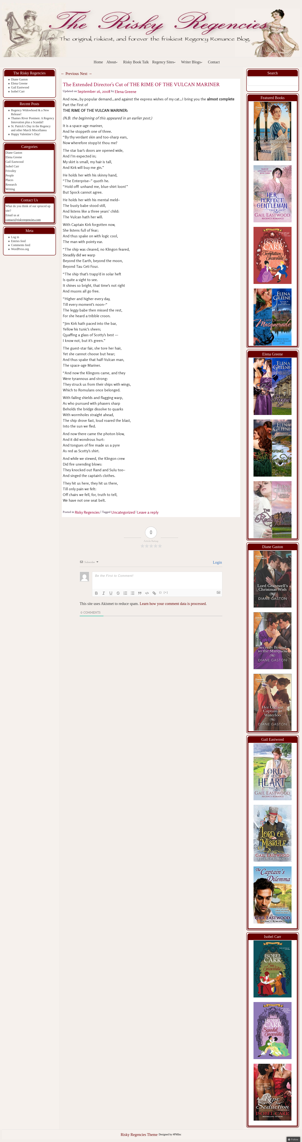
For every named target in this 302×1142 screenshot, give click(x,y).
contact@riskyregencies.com (23, 219)
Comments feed (20, 245)
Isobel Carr (18, 91)
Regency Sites (164, 62)
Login (217, 562)
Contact (214, 62)
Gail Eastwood (20, 87)
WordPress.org (20, 249)
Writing (10, 189)
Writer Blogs (192, 62)
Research (11, 184)
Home (98, 62)
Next (86, 74)
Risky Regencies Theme (139, 1134)
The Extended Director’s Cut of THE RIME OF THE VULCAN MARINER (141, 84)
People (10, 175)
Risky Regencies (87, 512)
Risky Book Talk (136, 62)
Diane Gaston (19, 79)
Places (9, 180)
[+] (166, 592)
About (112, 62)
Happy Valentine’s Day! (25, 134)
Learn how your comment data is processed (173, 604)
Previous (70, 74)
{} (160, 592)
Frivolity (11, 170)
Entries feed (18, 241)
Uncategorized (123, 512)
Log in (15, 237)
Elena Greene (19, 83)
